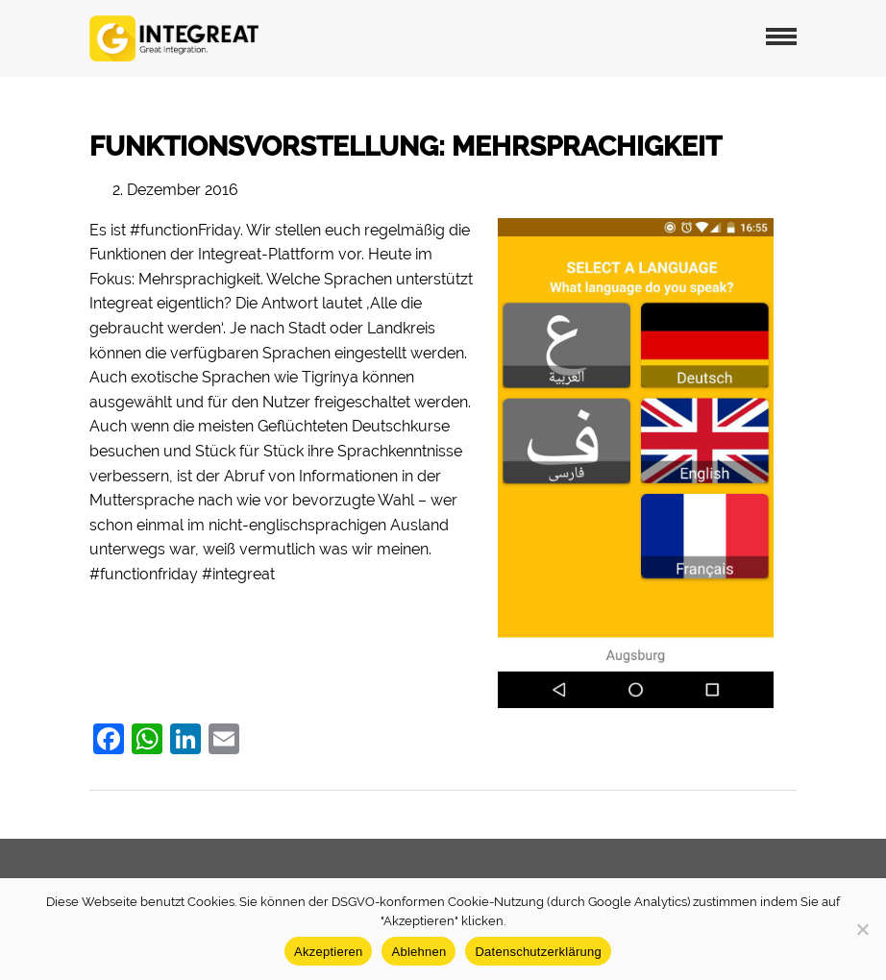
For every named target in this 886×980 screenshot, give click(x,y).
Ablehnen (418, 951)
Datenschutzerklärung (538, 951)
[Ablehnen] (862, 929)
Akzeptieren (328, 951)
